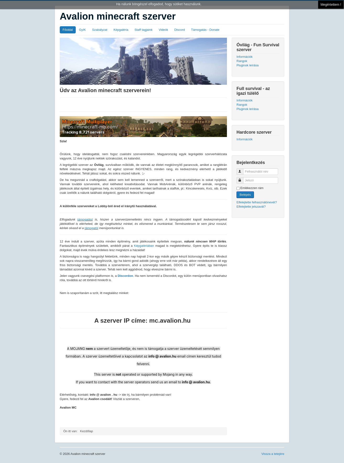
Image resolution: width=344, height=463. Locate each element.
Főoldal (68, 30)
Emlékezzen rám (251, 188)
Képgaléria (120, 30)
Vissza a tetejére (272, 454)
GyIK (82, 30)
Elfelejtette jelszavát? (251, 206)
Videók (163, 30)
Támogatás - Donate (205, 30)
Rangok (241, 61)
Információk (244, 56)
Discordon (125, 276)
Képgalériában (144, 245)
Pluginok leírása (247, 65)
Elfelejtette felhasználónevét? (256, 202)
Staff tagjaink (143, 30)
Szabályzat (100, 30)
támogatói (91, 228)
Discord (179, 30)
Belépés (245, 194)
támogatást (85, 219)
